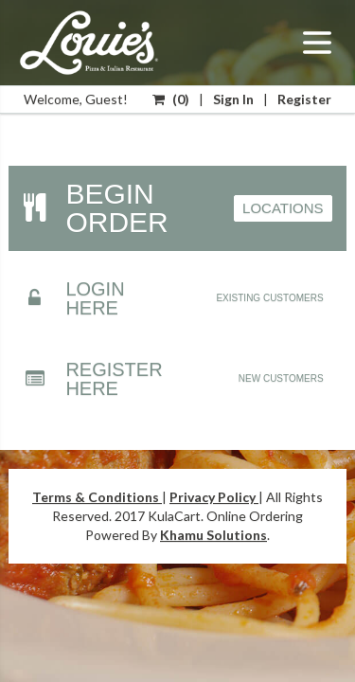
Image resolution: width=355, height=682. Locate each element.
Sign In (233, 99)
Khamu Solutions (213, 535)
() (170, 99)
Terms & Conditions (97, 497)
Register (304, 99)
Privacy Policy (213, 497)
